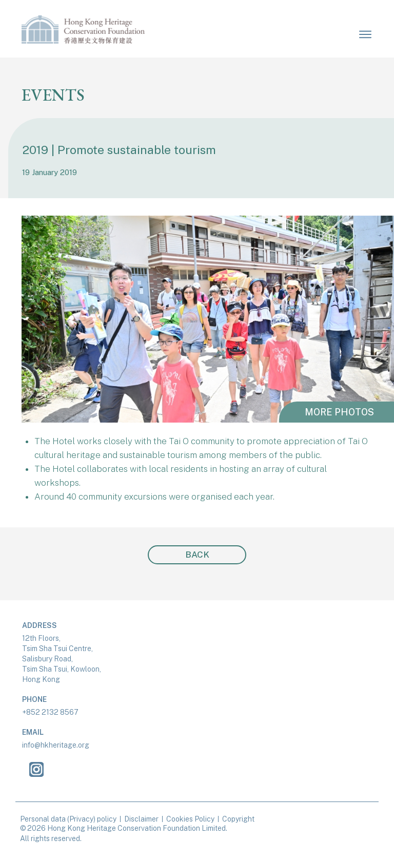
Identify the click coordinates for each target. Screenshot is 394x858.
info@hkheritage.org (55, 745)
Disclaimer (141, 819)
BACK (197, 554)
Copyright (238, 819)
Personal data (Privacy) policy (68, 819)
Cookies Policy (190, 819)
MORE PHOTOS (339, 412)
